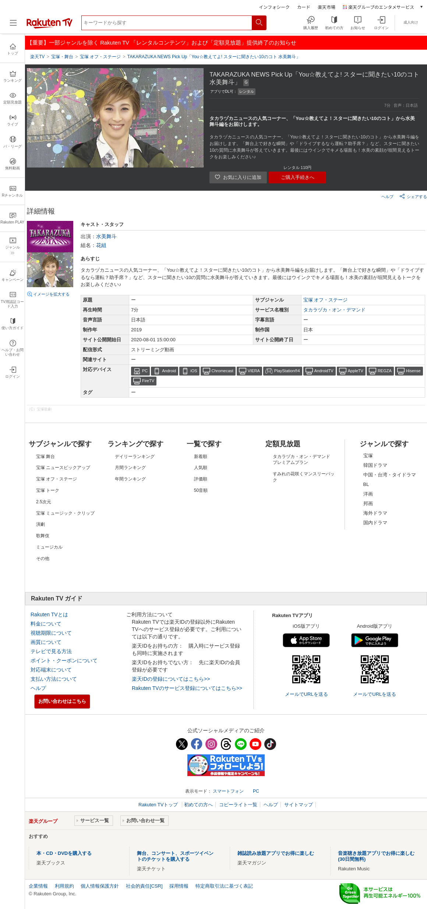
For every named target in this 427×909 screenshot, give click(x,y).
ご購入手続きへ (297, 177)
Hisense (413, 371)
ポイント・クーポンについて (64, 660)
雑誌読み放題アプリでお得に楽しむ (275, 853)
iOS (193, 371)
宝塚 (368, 455)
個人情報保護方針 (100, 886)
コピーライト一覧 (238, 804)
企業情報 (38, 886)
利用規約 (64, 886)
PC (145, 371)
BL (366, 484)
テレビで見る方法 (51, 651)
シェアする (413, 196)
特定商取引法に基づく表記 (224, 886)
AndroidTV (324, 371)
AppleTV (355, 371)
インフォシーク (274, 7)
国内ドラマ (375, 522)
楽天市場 (326, 7)
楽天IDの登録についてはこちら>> (171, 679)
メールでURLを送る (306, 694)
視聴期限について (51, 633)
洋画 (368, 494)
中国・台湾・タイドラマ (389, 475)
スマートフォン (228, 791)
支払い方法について (54, 679)
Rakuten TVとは (49, 614)
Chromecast (222, 371)
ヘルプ (387, 196)
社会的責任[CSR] (144, 886)
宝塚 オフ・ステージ (325, 300)
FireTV (148, 380)
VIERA (254, 371)
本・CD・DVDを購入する (64, 853)
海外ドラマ (375, 513)
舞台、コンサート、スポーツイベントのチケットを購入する (175, 856)
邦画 (368, 503)
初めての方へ (198, 804)
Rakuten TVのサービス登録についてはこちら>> (187, 688)
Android (169, 371)
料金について (46, 624)
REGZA (385, 371)
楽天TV (37, 56)
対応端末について (51, 670)
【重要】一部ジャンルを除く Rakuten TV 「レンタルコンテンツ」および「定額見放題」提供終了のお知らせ (161, 42)
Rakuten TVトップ (158, 804)
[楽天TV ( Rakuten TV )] (50, 27)
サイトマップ (298, 804)
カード (303, 7)
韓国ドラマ (375, 465)
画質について (46, 642)
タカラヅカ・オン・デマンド (334, 310)
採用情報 (178, 886)
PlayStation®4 (287, 371)
